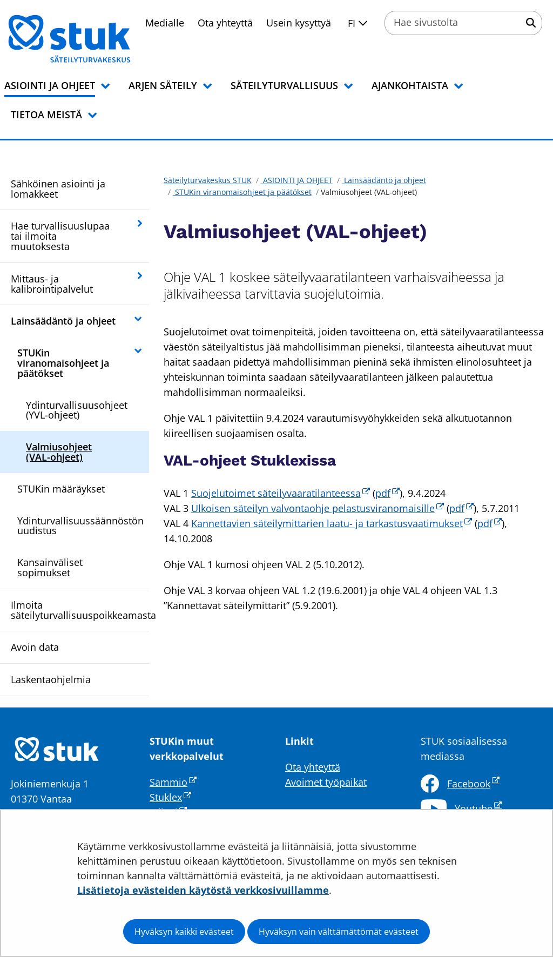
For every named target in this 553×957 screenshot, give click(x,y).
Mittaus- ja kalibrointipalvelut (52, 283)
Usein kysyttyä (298, 22)
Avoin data (35, 647)
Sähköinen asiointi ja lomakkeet (58, 188)
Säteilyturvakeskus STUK (208, 180)
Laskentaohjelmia (51, 679)
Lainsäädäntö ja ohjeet (63, 320)
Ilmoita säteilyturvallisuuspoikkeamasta (80, 610)
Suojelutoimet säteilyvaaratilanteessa (280, 493)
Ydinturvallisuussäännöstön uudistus (80, 525)
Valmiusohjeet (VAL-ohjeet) (59, 451)
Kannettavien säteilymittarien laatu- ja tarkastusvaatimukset (331, 523)
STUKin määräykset (61, 488)
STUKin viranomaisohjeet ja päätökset (63, 363)
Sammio (173, 782)
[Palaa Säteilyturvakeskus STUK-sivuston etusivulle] (97, 39)
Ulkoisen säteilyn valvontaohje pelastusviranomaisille (317, 508)
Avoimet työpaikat (326, 782)
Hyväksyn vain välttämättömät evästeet (339, 932)
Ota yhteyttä (225, 22)
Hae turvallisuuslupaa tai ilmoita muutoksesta (60, 236)
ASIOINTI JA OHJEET (297, 180)
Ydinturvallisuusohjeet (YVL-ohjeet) (76, 410)
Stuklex (170, 797)
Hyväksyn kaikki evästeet (184, 932)
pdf (387, 493)
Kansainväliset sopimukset (50, 567)
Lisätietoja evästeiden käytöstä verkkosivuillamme (203, 890)
